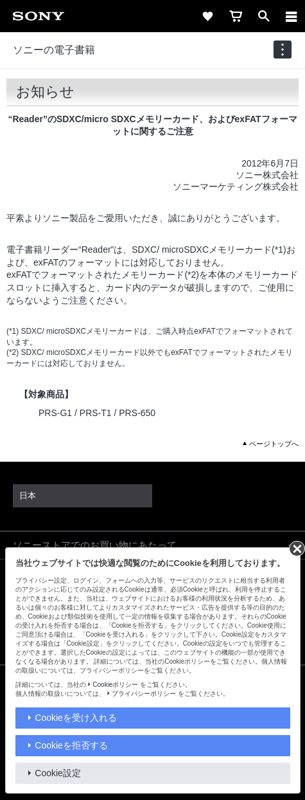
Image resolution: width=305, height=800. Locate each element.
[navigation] (282, 49)
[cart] (236, 16)
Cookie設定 (58, 773)
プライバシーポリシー (144, 693)
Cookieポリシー (115, 684)
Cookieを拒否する (71, 745)
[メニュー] (291, 16)
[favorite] (207, 16)
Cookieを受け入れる (76, 718)
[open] (264, 16)
